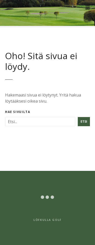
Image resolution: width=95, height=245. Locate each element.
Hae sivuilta (17, 112)
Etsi (84, 121)
